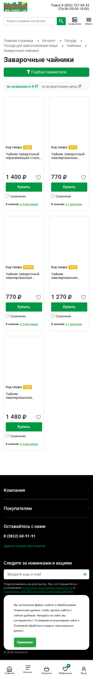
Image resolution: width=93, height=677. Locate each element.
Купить (24, 187)
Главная (9, 670)
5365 (27, 147)
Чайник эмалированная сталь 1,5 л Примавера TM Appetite (64, 276)
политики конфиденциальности (47, 588)
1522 (72, 267)
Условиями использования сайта (56, 620)
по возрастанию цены (62, 86)
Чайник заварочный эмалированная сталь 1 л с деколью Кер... (22, 276)
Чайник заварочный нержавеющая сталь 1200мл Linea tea (23, 156)
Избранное (65, 669)
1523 (27, 387)
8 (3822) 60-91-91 (20, 536)
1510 (72, 147)
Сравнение (74, 21)
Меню (88, 21)
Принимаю (25, 642)
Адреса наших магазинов (24, 546)
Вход (84, 670)
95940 (28, 267)
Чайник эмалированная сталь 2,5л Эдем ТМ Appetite (21, 396)
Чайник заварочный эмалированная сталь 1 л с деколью (68, 156)
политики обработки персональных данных (38, 591)
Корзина (47, 670)
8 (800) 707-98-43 (75, 5)
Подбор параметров (46, 72)
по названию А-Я (23, 86)
